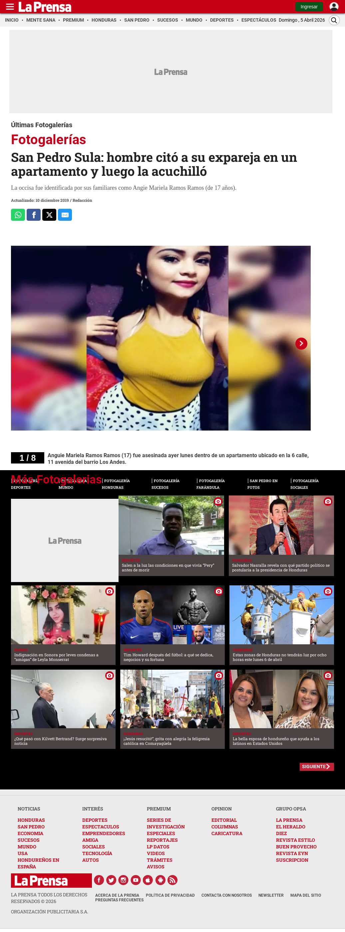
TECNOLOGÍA (97, 853)
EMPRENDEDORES (103, 833)
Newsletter (271, 895)
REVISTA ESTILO (295, 840)
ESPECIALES (161, 833)
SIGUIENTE (314, 766)
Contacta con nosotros (226, 895)
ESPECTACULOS (100, 826)
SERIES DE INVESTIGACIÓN (166, 823)
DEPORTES (95, 820)
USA (23, 853)
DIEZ (281, 833)
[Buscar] (334, 20)
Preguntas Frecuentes (119, 900)
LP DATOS (158, 846)
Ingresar (309, 6)
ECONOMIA (30, 833)
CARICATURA (226, 833)
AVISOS (156, 866)
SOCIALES (93, 846)
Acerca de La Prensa (117, 895)
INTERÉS (92, 808)
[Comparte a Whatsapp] (18, 215)
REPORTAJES (162, 840)
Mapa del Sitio (305, 895)
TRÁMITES (159, 860)
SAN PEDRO (31, 826)
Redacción (82, 200)
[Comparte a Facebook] (34, 215)
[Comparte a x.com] (49, 215)
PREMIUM (159, 808)
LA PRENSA (289, 820)
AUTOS (90, 860)
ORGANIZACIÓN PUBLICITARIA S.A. (49, 911)
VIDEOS (156, 853)
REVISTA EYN (292, 853)
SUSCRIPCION (292, 860)
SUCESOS (29, 840)
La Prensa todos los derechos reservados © (49, 897)
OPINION (221, 808)
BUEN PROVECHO (296, 846)
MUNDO (27, 846)
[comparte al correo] (65, 215)
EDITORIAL (224, 820)
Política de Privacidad (170, 895)
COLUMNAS (224, 826)
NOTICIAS (29, 808)
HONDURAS (31, 820)
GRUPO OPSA (291, 808)
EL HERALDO (290, 826)
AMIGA (90, 840)
